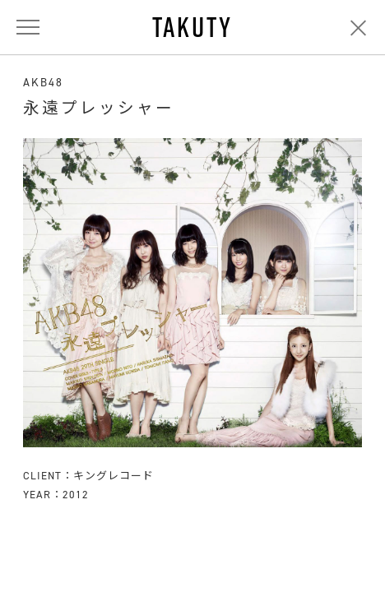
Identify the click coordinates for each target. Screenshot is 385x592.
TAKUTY (192, 27)
